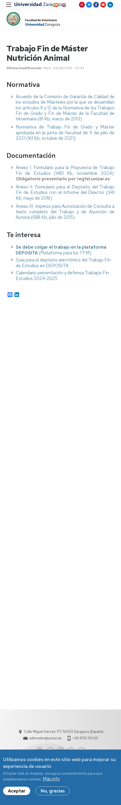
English (63, 5)
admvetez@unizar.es (45, 738)
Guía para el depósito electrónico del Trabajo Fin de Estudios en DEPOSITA (63, 263)
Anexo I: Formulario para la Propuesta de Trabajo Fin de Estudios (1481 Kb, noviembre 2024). (65, 170)
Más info (51, 779)
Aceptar (16, 792)
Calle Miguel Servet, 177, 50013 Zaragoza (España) (63, 731)
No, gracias (53, 792)
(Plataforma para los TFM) (61, 250)
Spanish (56, 5)
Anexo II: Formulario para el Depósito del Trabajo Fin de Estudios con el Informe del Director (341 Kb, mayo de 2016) (65, 192)
